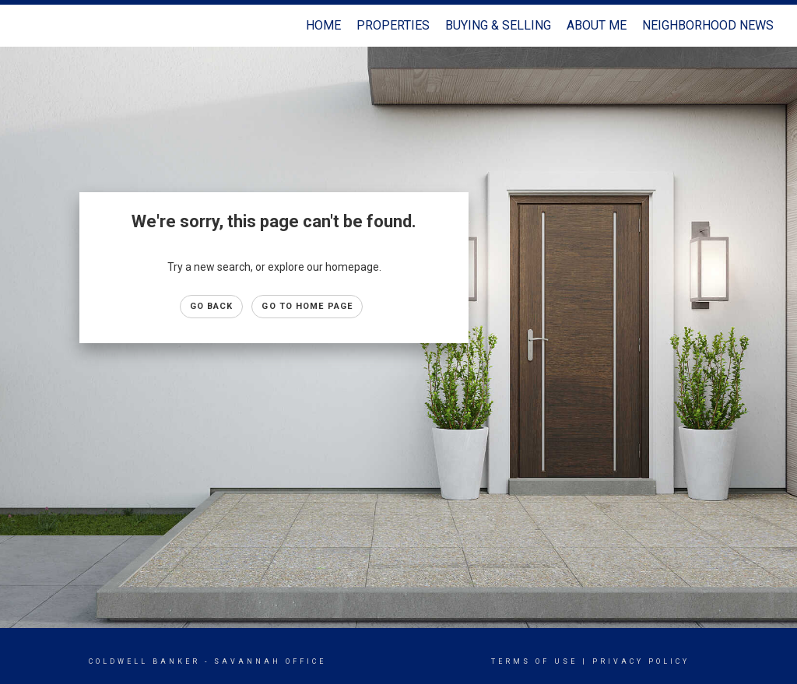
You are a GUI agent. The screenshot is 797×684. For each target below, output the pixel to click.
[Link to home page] (29, 26)
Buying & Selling (498, 25)
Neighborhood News (708, 25)
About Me (597, 25)
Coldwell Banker (144, 661)
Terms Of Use (534, 661)
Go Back (211, 306)
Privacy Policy (641, 661)
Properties (393, 25)
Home (323, 25)
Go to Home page (307, 306)
